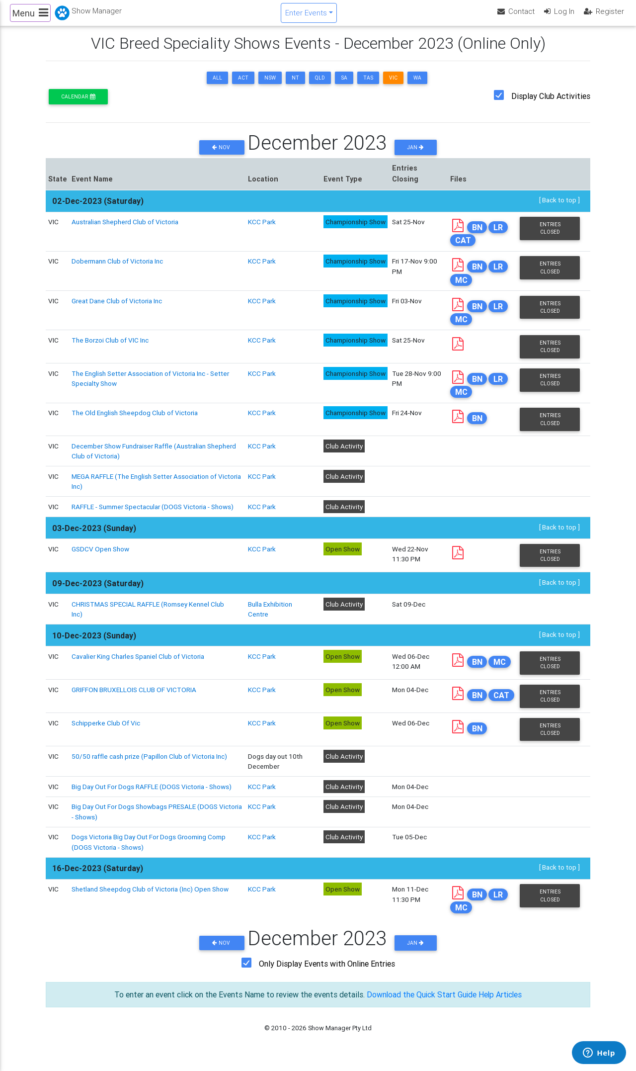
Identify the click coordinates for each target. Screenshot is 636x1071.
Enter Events (306, 16)
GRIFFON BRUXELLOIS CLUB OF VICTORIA (134, 698)
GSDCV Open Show (100, 557)
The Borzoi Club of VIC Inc (110, 348)
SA (344, 86)
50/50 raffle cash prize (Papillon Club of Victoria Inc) (149, 764)
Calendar (78, 105)
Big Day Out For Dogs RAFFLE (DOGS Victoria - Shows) (152, 795)
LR (498, 236)
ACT (243, 86)
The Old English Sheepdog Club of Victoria (135, 421)
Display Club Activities (550, 104)
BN (477, 236)
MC (461, 288)
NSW (270, 86)
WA (417, 86)
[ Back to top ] (559, 208)
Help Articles (500, 1003)
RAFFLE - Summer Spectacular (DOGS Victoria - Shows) (153, 515)
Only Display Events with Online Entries (327, 973)
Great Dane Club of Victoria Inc (117, 309)
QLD (320, 86)
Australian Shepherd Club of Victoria (125, 230)
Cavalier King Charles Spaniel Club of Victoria (138, 664)
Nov (222, 156)
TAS (368, 86)
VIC (393, 86)
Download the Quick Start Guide (421, 1003)
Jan (415, 156)
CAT (463, 249)
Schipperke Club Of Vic (106, 731)
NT (295, 86)
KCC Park (262, 230)
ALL (217, 86)
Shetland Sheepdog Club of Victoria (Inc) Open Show (150, 897)
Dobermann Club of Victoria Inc (117, 269)
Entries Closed (550, 237)
